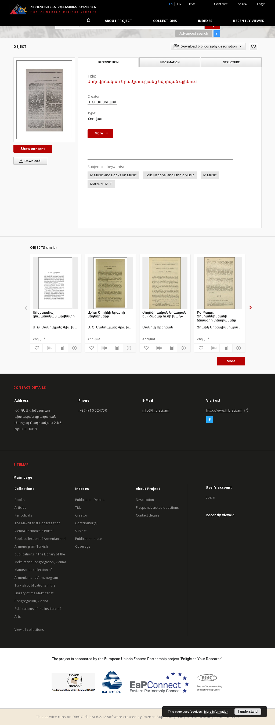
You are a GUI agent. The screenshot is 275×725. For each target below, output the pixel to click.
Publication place (88, 538)
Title (78, 507)
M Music (209, 175)
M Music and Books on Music (113, 175)
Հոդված (95, 118)
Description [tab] (108, 62)
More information (216, 711)
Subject (80, 531)
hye (180, 4)
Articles (20, 507)
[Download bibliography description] (49, 348)
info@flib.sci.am (155, 410)
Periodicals (23, 515)
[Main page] (88, 21)
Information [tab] (170, 62)
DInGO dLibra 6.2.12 (89, 717)
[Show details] (73, 348)
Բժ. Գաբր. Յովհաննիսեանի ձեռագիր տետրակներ (216, 316)
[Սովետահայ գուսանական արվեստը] (55, 283)
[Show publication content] (62, 348)
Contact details (147, 515)
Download (28, 161)
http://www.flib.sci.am (224, 410)
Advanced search (193, 33)
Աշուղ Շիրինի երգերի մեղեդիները (106, 314)
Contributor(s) (86, 523)
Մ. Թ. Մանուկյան (102, 102)
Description (145, 499)
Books (19, 499)
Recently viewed (249, 21)
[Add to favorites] (253, 46)
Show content (32, 149)
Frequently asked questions (157, 507)
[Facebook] (209, 419)
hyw (191, 4)
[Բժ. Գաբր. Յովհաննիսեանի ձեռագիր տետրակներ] (219, 283)
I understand (248, 711)
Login (261, 4)
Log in (210, 497)
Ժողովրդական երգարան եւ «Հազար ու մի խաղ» (164, 314)
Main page (22, 477)
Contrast (221, 4)
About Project (118, 21)
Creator (81, 515)
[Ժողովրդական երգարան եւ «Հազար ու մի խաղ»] (165, 283)
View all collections (29, 629)
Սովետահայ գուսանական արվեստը (54, 314)
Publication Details (89, 499)
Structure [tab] (231, 62)
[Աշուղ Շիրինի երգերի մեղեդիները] (110, 283)
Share (242, 4)
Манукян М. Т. (101, 184)
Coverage (82, 546)
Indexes (205, 21)
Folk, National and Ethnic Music (170, 175)
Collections (165, 21)
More (231, 361)
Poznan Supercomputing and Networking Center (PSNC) (191, 717)
